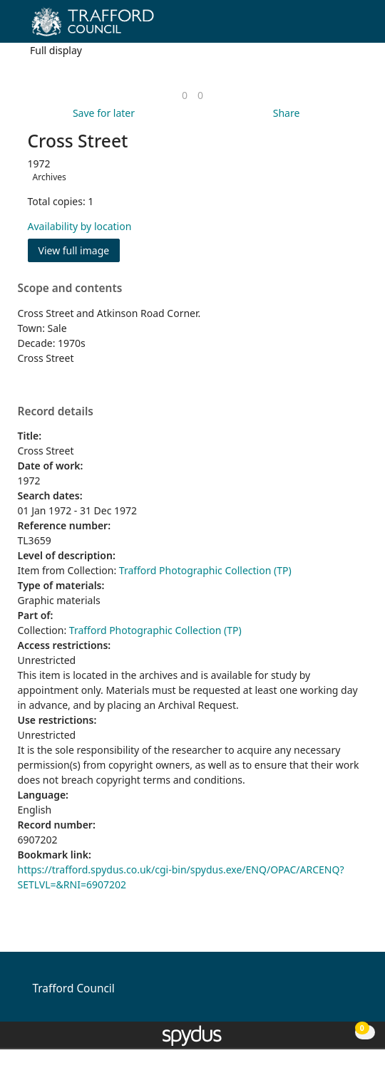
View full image (74, 250)
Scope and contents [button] (70, 288)
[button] (335, 26)
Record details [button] (55, 411)
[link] (185, 95)
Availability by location (80, 226)
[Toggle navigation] (352, 26)
